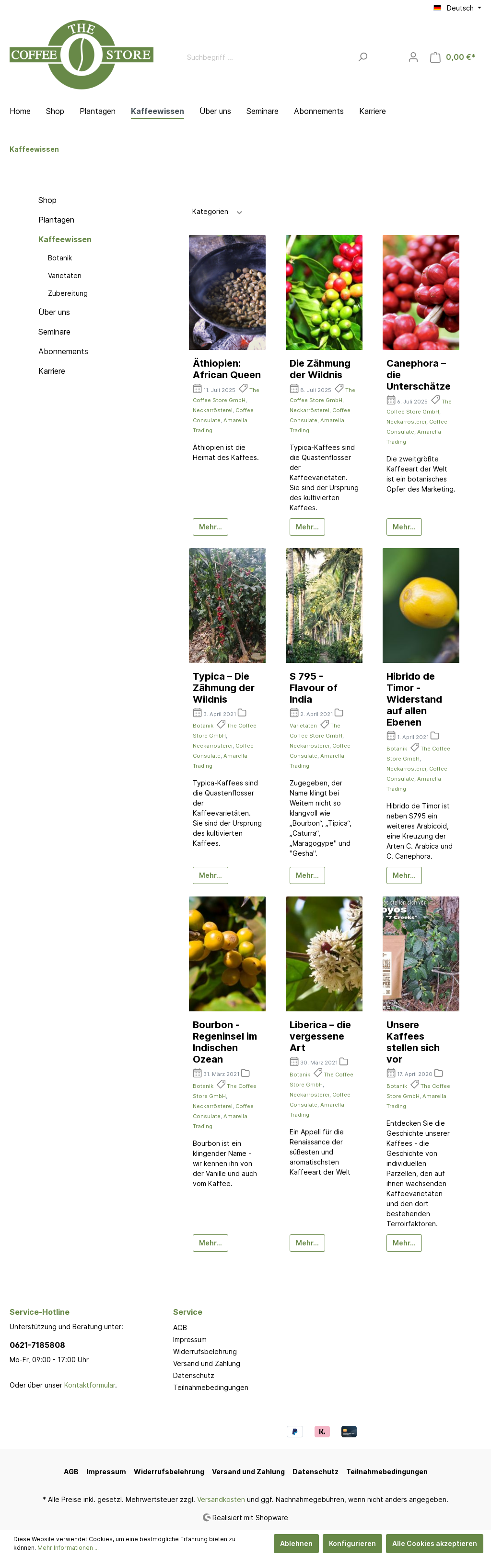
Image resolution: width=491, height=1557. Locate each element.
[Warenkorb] (452, 57)
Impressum (190, 1339)
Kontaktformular (89, 1385)
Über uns (54, 312)
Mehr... (210, 527)
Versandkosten (221, 1499)
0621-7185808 (37, 1345)
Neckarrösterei (213, 410)
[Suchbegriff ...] (267, 57)
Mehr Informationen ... (68, 1547)
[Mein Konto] (413, 57)
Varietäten (65, 275)
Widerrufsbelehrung (205, 1351)
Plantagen (56, 219)
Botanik (60, 258)
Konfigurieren (352, 1543)
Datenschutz (193, 1375)
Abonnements (63, 351)
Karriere (51, 371)
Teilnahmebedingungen (210, 1387)
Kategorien (218, 211)
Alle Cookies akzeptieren (434, 1543)
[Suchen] (362, 57)
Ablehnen (296, 1543)
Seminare (54, 331)
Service (187, 1312)
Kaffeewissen (65, 239)
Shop (47, 200)
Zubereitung (68, 293)
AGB (180, 1327)
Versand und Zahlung (206, 1363)
